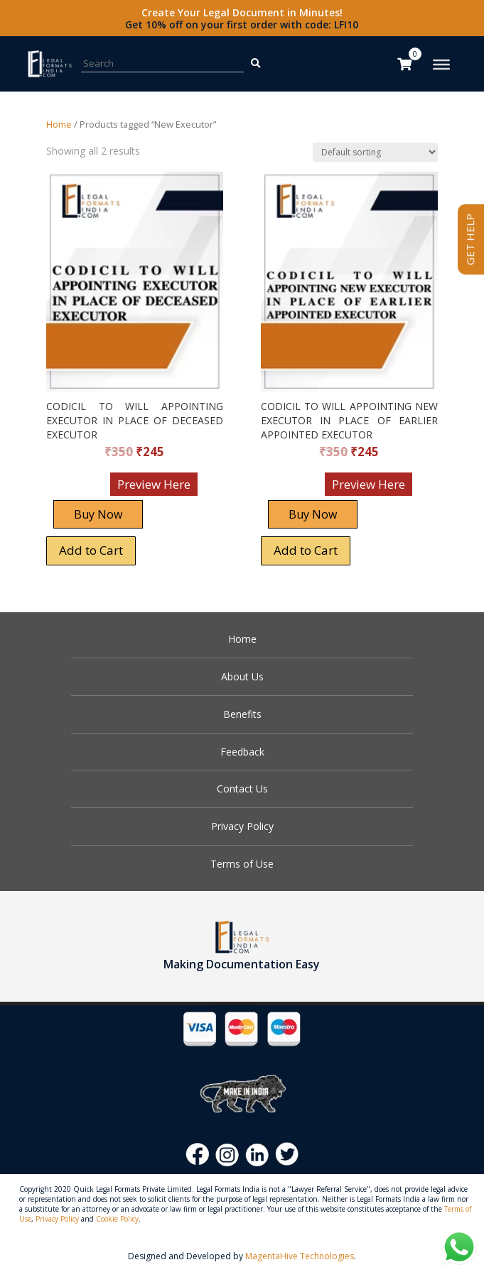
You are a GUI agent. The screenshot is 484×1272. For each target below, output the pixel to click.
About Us (242, 676)
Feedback (242, 751)
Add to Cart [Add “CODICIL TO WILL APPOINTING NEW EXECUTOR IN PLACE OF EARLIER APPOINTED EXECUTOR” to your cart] (306, 550)
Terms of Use (242, 863)
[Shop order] (375, 152)
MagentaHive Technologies (299, 1256)
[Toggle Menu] (441, 65)
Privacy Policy (242, 826)
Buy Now (98, 514)
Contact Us (242, 788)
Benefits (242, 714)
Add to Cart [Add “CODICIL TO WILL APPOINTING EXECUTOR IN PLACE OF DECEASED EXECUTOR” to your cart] (91, 550)
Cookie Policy (117, 1219)
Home (59, 124)
